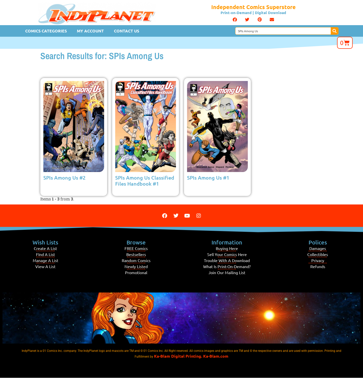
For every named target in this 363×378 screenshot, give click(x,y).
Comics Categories (46, 30)
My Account (90, 30)
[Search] (334, 30)
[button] (234, 19)
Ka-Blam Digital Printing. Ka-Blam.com (191, 356)
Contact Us (126, 30)
